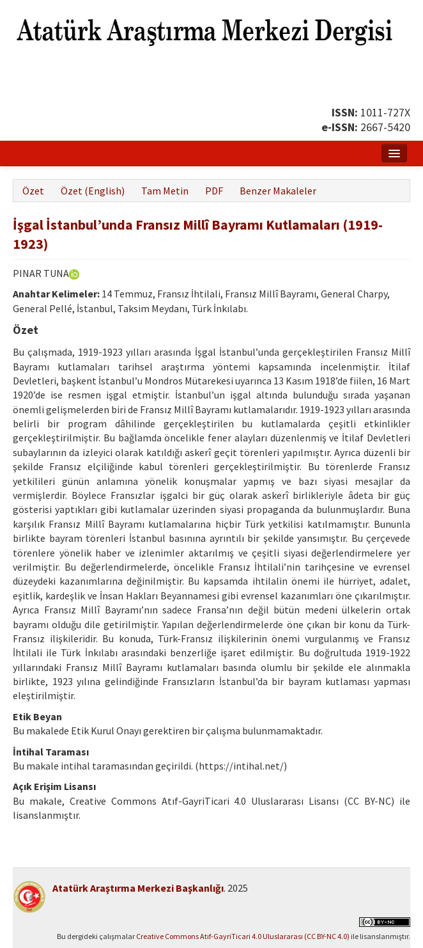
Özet (33, 190)
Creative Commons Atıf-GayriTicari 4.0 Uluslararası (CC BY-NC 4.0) (243, 936)
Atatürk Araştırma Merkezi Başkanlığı (138, 887)
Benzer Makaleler (278, 190)
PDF (214, 190)
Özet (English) (93, 190)
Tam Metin (164, 190)
